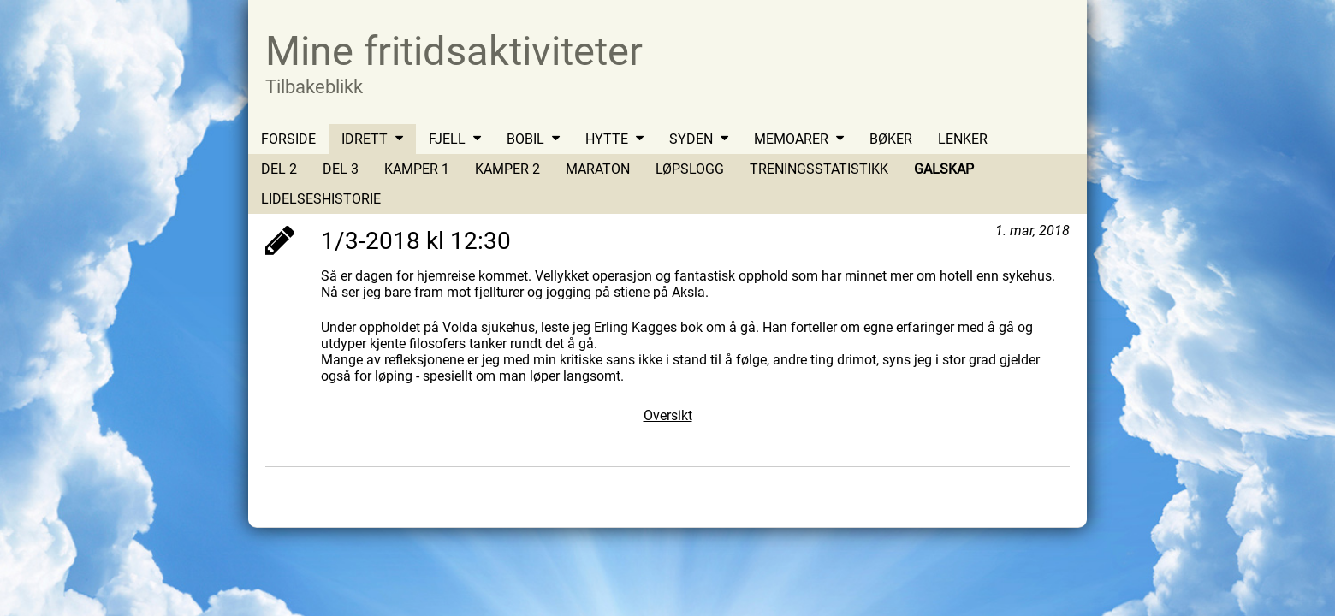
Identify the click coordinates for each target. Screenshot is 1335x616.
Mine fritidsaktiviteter (454, 50)
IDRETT (364, 139)
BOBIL (525, 139)
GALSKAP (944, 169)
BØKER (890, 139)
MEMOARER (791, 139)
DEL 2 (279, 169)
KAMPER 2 (507, 169)
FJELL (447, 139)
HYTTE (606, 139)
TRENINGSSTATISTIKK (819, 169)
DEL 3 (341, 169)
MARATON (598, 169)
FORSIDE (288, 139)
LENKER (963, 139)
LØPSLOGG (690, 169)
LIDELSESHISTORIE (321, 199)
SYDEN (691, 139)
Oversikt (668, 415)
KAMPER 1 (416, 169)
